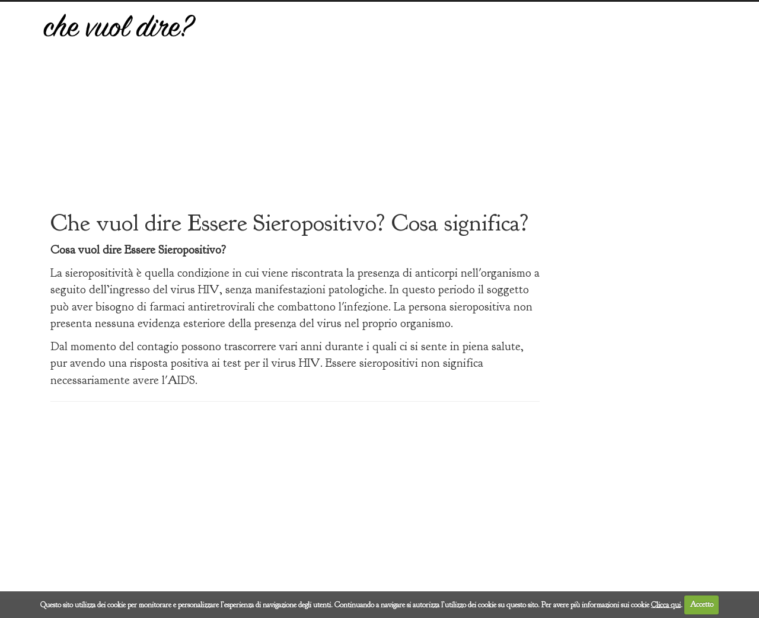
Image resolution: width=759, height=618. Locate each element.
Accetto (701, 604)
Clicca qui (666, 604)
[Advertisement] (466, 114)
